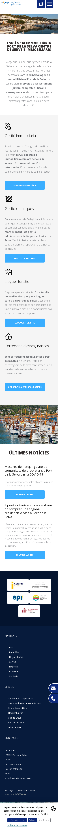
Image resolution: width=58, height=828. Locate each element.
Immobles (14, 652)
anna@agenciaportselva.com (18, 778)
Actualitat (14, 671)
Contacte (13, 676)
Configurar (44, 820)
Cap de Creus (14, 717)
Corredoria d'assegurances (27, 345)
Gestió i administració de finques (24, 703)
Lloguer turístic (17, 281)
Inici (11, 647)
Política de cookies (26, 790)
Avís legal (9, 790)
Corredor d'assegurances (20, 698)
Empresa (13, 666)
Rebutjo (32, 820)
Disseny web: (15, 794)
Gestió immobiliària (20, 135)
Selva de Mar (14, 727)
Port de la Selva (16, 722)
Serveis (12, 661)
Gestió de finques (19, 208)
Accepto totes (17, 820)
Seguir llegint (24, 494)
